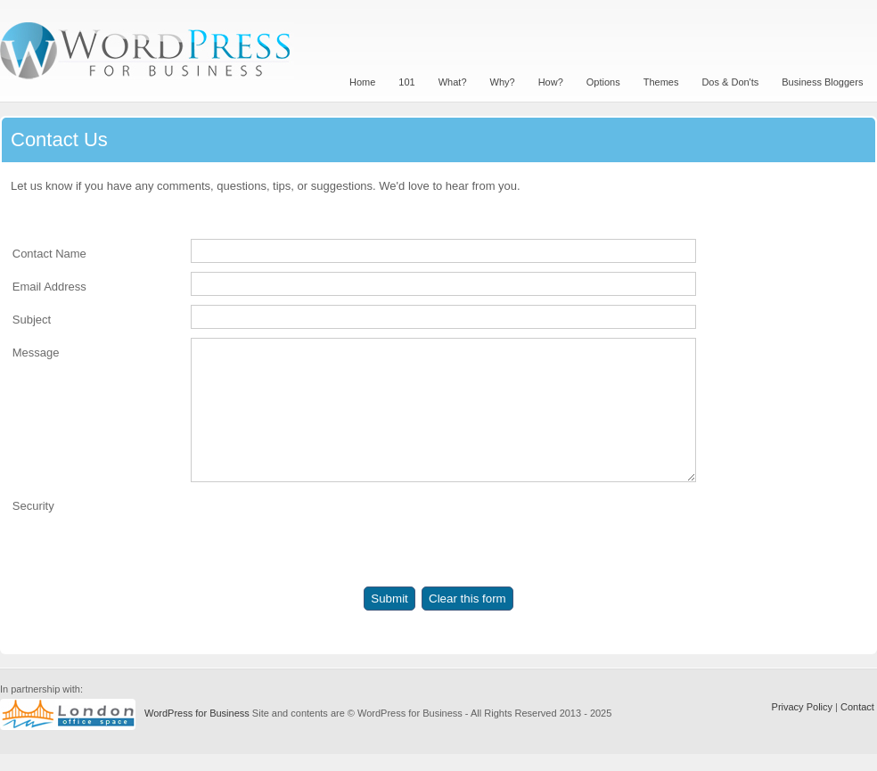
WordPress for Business (197, 730)
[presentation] (326, 560)
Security (33, 532)
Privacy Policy (802, 723)
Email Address (49, 286)
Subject (31, 319)
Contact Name (49, 253)
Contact (857, 723)
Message (36, 352)
